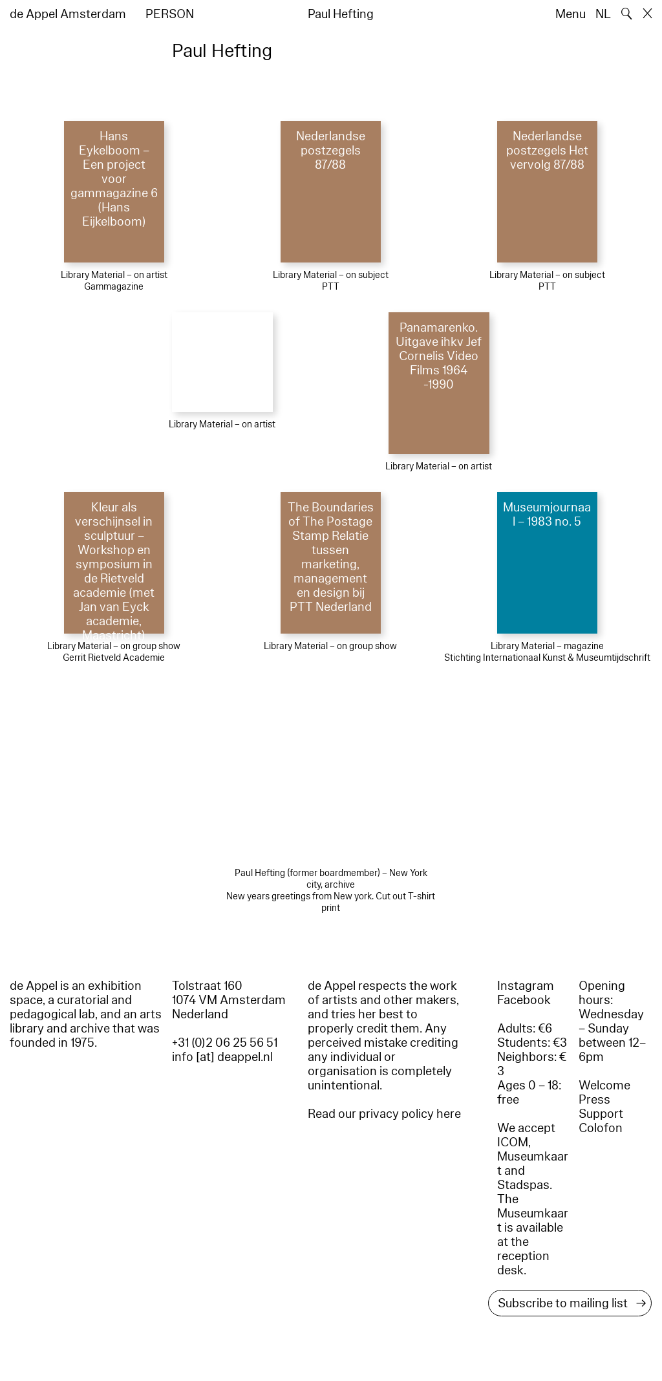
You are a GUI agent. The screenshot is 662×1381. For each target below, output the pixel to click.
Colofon (601, 1128)
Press (594, 1099)
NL (603, 14)
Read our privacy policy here (384, 1114)
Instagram (525, 986)
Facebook (524, 1000)
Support (601, 1114)
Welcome (604, 1085)
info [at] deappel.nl (222, 1057)
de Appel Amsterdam (68, 14)
